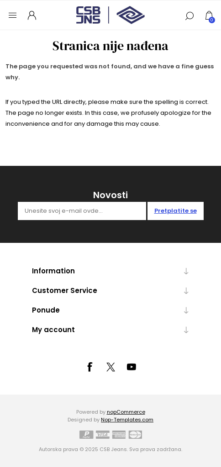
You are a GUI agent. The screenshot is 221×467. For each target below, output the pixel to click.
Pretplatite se (175, 210)
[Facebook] (89, 367)
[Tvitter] (110, 367)
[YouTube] (131, 367)
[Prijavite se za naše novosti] (82, 211)
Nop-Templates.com (127, 419)
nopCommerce (126, 412)
